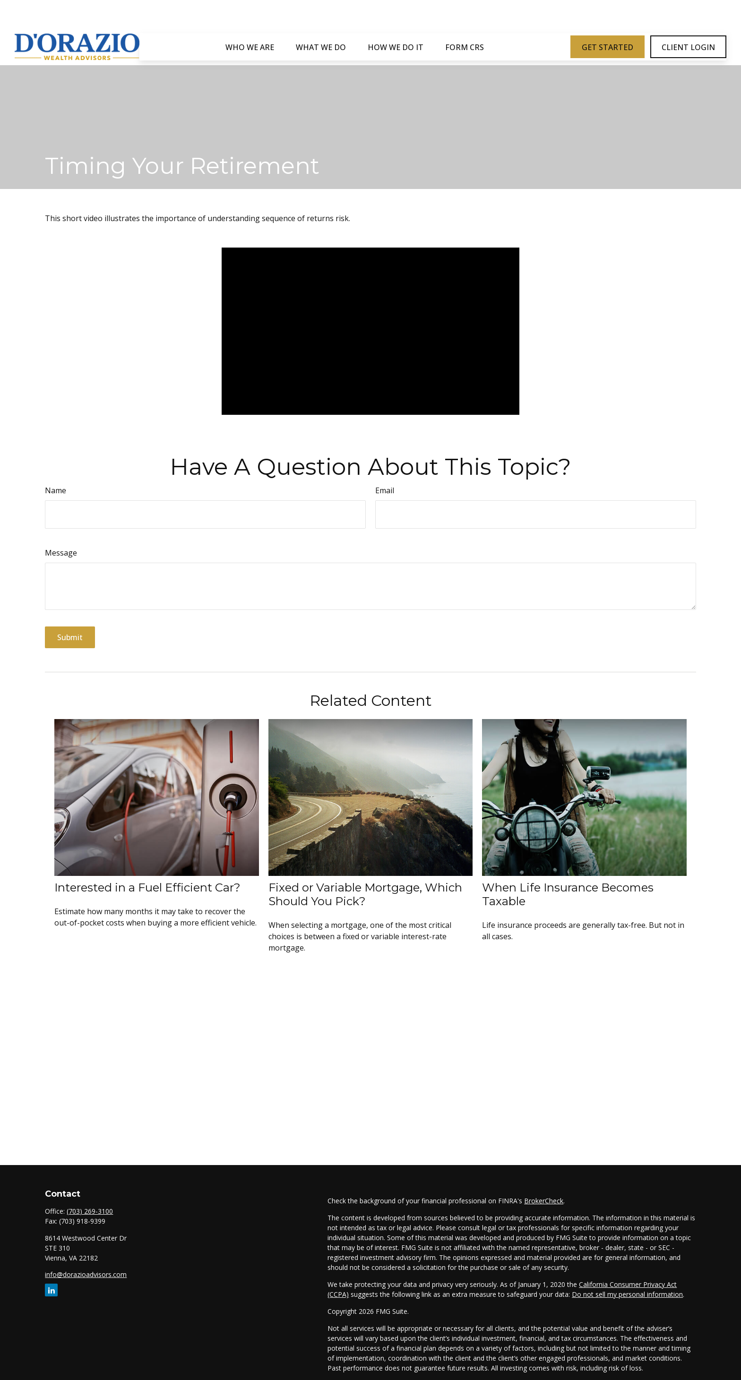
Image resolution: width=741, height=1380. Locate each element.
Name (55, 490)
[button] (250, 18)
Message (61, 553)
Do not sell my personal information (627, 1294)
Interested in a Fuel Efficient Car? (147, 887)
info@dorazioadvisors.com (86, 1274)
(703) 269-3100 (90, 1211)
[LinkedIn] (51, 1290)
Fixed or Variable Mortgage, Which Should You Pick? (365, 894)
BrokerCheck (543, 1200)
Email (384, 490)
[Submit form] (70, 637)
